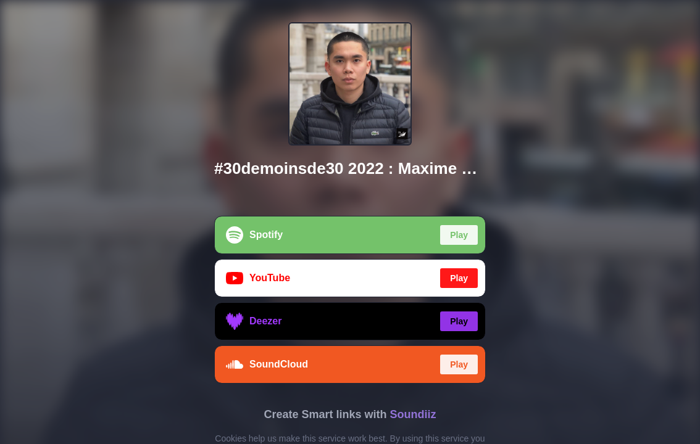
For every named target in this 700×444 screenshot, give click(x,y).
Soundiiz (413, 414)
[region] (350, 222)
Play (459, 235)
